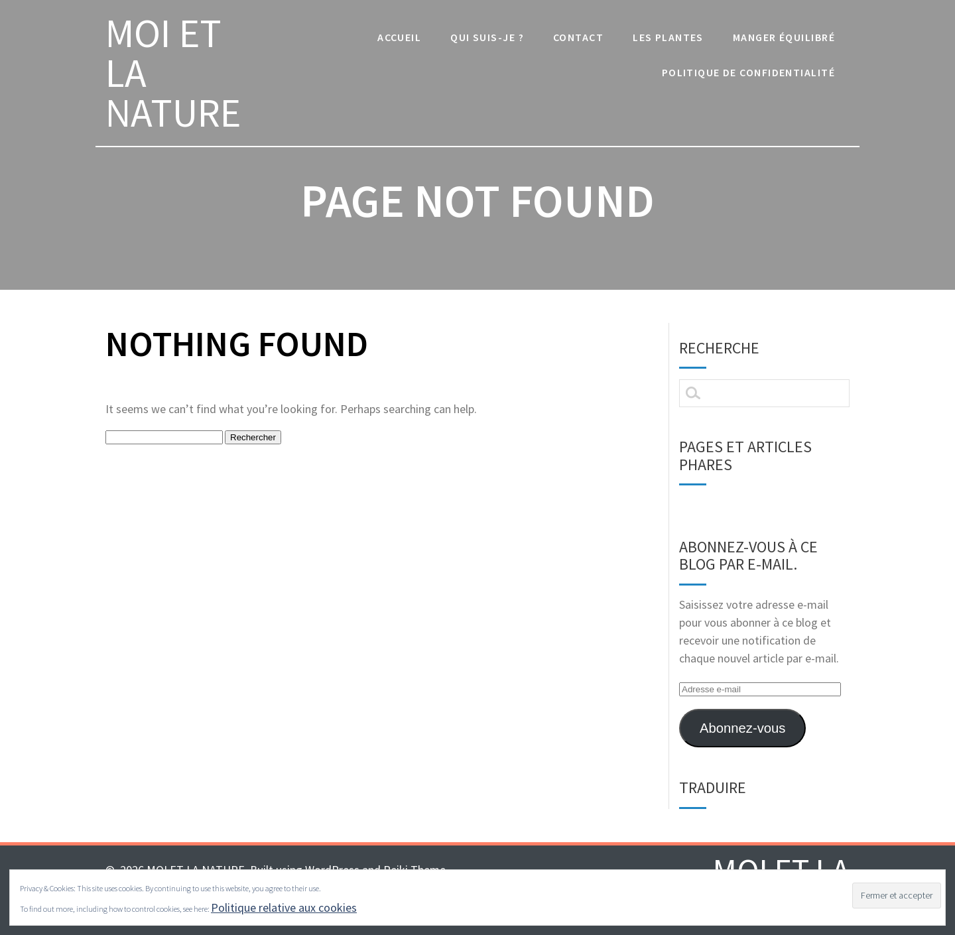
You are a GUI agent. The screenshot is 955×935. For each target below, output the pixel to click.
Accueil (399, 37)
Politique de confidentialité (748, 72)
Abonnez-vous (742, 728)
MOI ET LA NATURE (173, 73)
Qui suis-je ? (487, 37)
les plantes (668, 37)
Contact (578, 37)
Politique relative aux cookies (284, 907)
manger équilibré (784, 37)
